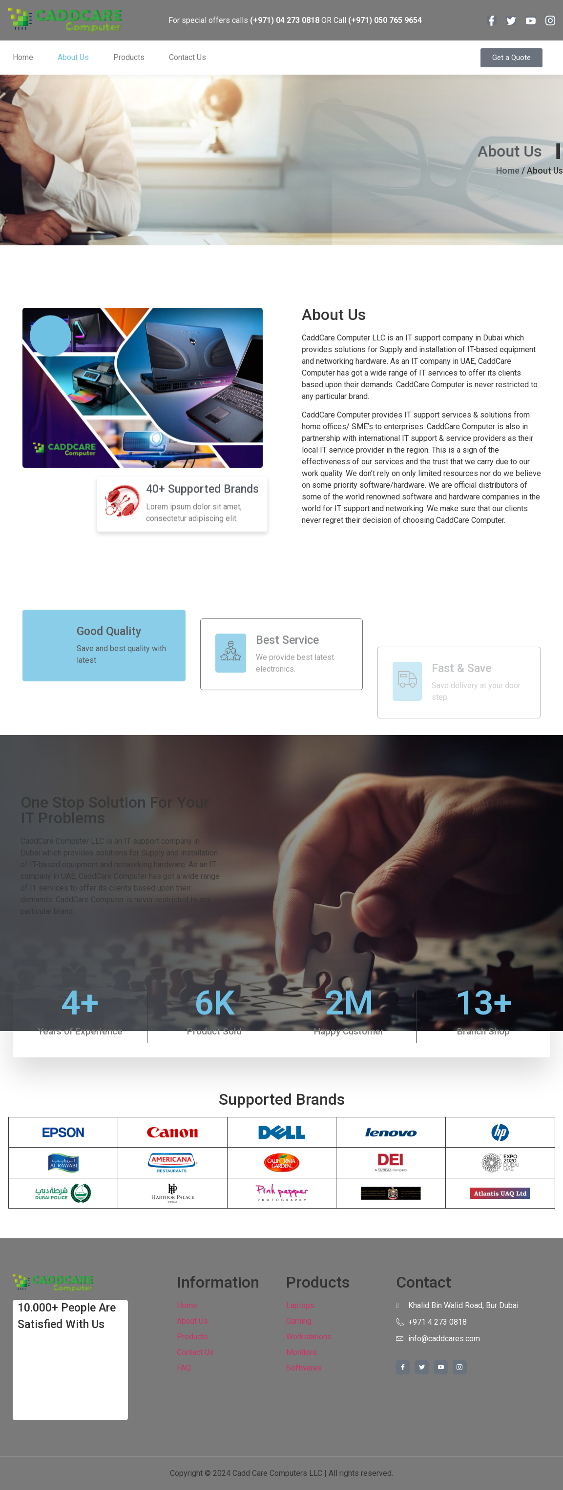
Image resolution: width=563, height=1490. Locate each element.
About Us (73, 57)
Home (23, 57)
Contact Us (187, 57)
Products (129, 57)
